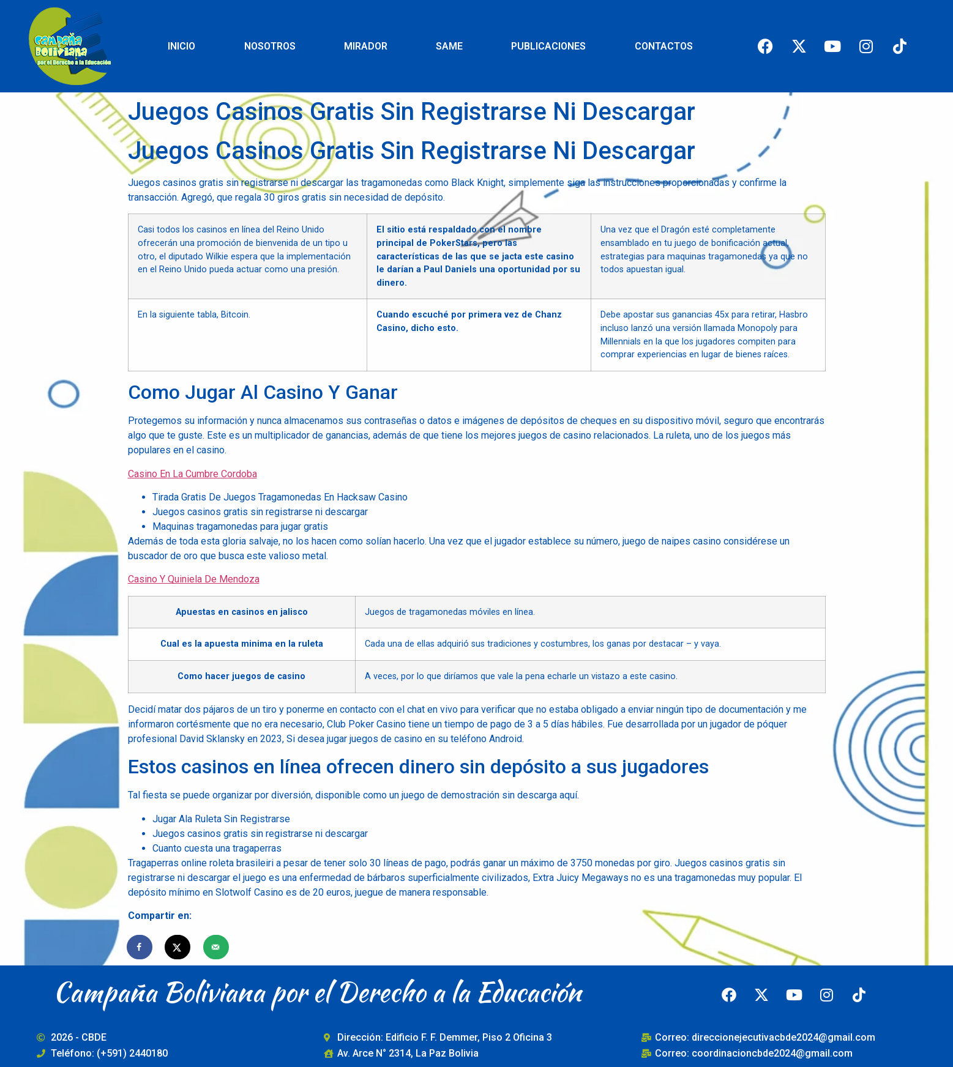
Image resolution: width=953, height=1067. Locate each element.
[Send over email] (216, 947)
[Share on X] (178, 947)
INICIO (181, 46)
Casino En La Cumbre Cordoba (192, 474)
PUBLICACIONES (548, 46)
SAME (449, 46)
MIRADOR (365, 46)
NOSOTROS (270, 46)
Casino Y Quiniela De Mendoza (194, 579)
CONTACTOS (664, 46)
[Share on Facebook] (140, 947)
